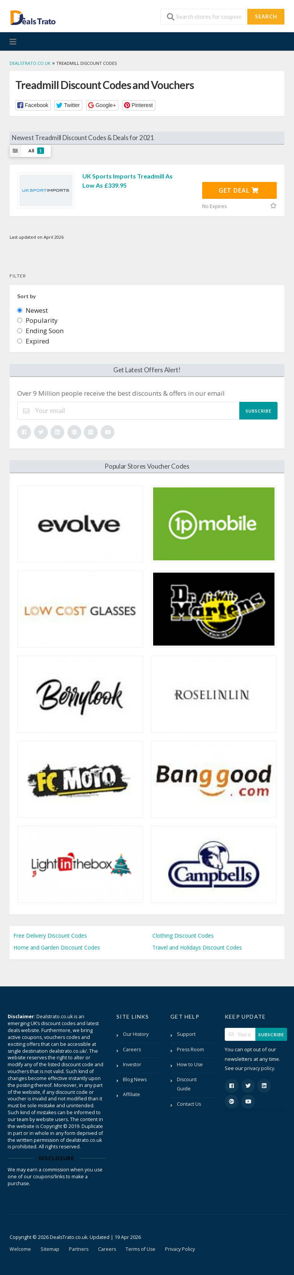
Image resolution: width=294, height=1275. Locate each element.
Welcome (20, 1249)
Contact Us (189, 1104)
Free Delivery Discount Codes (50, 935)
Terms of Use (140, 1249)
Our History (136, 1034)
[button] (33, 105)
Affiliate (131, 1094)
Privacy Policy (180, 1249)
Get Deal (239, 190)
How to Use (190, 1064)
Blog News (135, 1079)
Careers (132, 1049)
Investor (132, 1064)
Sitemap (50, 1249)
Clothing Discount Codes (183, 935)
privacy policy (259, 1068)
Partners (78, 1249)
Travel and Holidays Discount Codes (197, 947)
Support (186, 1034)
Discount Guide (187, 1084)
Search (266, 16)
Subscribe (258, 410)
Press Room (190, 1049)
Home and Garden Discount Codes (56, 947)
